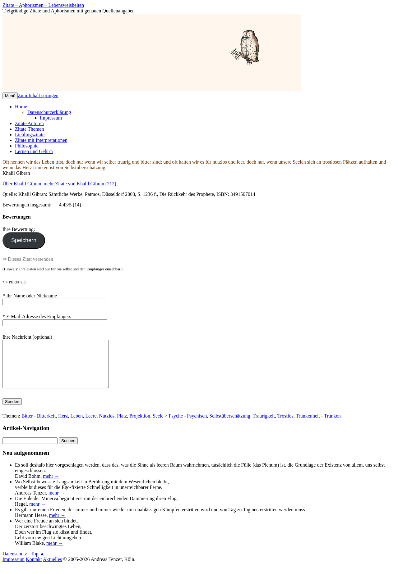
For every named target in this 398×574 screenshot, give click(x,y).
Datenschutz (14, 563)
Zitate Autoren (29, 123)
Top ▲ (38, 563)
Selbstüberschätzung (229, 425)
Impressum (51, 117)
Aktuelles (52, 568)
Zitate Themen (29, 129)
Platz (122, 425)
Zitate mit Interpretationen (41, 140)
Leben (76, 425)
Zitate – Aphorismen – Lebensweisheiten (43, 5)
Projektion (139, 425)
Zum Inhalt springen (38, 95)
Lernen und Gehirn (34, 151)
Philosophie (27, 145)
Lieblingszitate (29, 134)
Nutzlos (107, 425)
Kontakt (34, 568)
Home (21, 106)
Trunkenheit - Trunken (318, 425)
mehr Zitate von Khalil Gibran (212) (80, 183)
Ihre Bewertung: (19, 229)
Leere (90, 425)
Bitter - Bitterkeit (38, 425)
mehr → (51, 485)
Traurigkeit (264, 425)
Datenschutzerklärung (49, 112)
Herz (63, 425)
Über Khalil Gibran (21, 183)
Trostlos (285, 425)
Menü (10, 95)
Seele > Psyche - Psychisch (180, 425)
